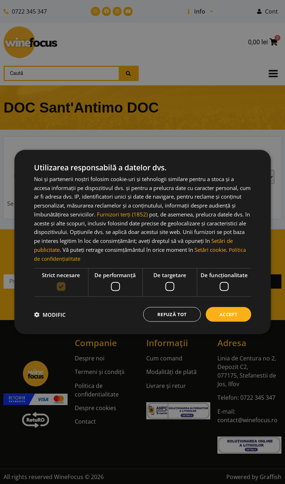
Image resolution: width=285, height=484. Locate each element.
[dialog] (142, 242)
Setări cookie (210, 249)
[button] (50, 314)
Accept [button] (227, 314)
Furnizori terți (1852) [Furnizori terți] (122, 213)
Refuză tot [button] (169, 314)
